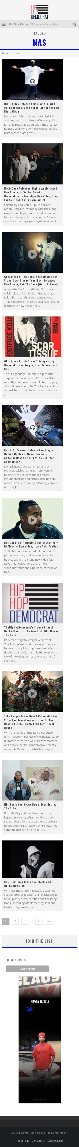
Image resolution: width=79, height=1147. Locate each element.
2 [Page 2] (15, 921)
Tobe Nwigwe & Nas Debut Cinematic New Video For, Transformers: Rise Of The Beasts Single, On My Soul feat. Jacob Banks (31, 721)
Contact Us (38, 1141)
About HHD (22, 1141)
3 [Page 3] (25, 921)
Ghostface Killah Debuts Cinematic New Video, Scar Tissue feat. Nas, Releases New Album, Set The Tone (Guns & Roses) (31, 280)
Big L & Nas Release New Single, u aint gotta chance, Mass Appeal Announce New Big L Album (31, 107)
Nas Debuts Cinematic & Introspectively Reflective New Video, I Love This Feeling (31, 544)
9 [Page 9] (39, 921)
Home (5, 53)
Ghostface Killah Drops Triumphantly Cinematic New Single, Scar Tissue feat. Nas (31, 365)
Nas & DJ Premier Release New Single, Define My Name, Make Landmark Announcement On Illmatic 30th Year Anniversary (29, 455)
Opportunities (55, 1141)
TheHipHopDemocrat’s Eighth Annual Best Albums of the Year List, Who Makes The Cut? (31, 631)
